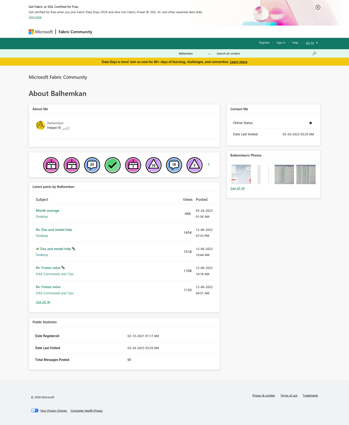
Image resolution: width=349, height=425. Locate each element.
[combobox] (267, 53)
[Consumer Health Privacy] (87, 411)
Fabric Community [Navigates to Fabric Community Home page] (75, 31)
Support (216, 31)
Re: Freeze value (48, 267)
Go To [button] (310, 43)
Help (295, 42)
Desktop (42, 216)
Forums (102, 31)
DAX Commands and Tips (54, 274)
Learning (197, 31)
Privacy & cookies (263, 395)
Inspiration (122, 31)
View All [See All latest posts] (43, 302)
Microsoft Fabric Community (58, 77)
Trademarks (310, 395)
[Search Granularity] (194, 53)
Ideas (140, 31)
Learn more (239, 61)
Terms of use (288, 395)
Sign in (281, 42)
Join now (35, 17)
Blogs (179, 31)
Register (264, 42)
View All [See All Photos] (237, 188)
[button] (241, 174)
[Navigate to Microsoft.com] (41, 31)
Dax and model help (56, 248)
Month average (47, 210)
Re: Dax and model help (54, 229)
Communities (160, 31)
